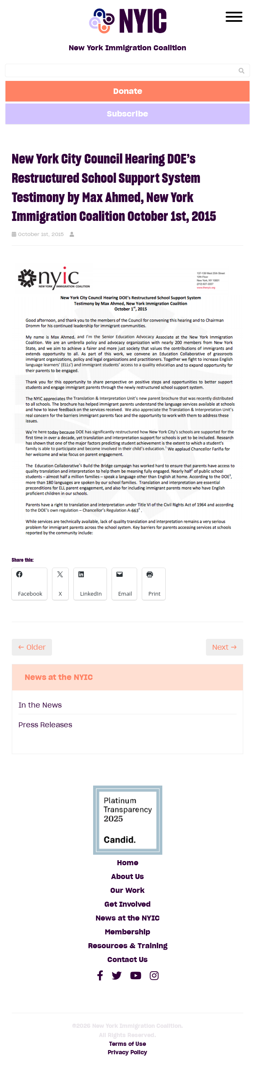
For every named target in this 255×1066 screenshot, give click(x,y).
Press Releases (45, 725)
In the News (40, 705)
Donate (127, 91)
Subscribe (127, 114)
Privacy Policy (127, 1052)
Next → (224, 647)
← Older (32, 647)
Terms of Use (127, 1044)
